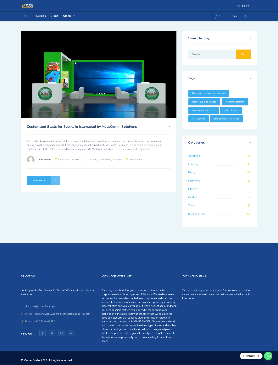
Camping (93, 159)
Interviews (105, 159)
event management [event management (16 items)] (234, 101)
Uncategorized (196, 214)
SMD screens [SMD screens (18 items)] (198, 118)
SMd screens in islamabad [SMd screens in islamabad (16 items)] (226, 118)
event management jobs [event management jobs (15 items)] (203, 110)
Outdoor (193, 197)
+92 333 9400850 (44, 321)
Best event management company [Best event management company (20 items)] (208, 93)
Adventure (194, 156)
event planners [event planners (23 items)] (231, 110)
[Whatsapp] (268, 356)
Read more (46, 180)
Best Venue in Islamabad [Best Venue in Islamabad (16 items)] (204, 101)
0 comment (136, 159)
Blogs (54, 16)
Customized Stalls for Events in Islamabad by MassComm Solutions (82, 126)
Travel (191, 205)
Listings (41, 16)
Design (192, 172)
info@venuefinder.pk (43, 306)
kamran (46, 159)
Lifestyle (116, 159)
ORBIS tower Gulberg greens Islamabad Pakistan (62, 314)
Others (69, 16)
